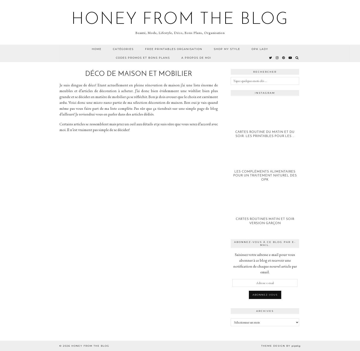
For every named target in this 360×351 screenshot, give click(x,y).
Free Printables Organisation (173, 49)
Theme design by (281, 345)
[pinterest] (283, 57)
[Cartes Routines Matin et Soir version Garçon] (265, 210)
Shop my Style (227, 49)
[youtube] (290, 57)
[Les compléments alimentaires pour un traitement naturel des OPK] (265, 167)
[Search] (297, 57)
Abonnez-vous (265, 294)
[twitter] (271, 57)
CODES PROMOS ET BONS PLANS (143, 57)
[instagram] (277, 57)
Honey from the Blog (180, 19)
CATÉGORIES (123, 49)
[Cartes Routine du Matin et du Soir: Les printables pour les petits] (265, 123)
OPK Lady (260, 49)
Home (96, 49)
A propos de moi (196, 57)
